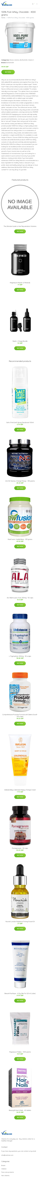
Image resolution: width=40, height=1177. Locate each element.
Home (3, 18)
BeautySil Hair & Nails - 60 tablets (20, 1110)
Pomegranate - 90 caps (20, 848)
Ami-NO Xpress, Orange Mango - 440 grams (20, 481)
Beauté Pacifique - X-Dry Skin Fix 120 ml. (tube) (20, 993)
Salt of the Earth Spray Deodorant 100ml (20, 422)
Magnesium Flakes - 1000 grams (20, 1052)
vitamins (16, 60)
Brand (11, 60)
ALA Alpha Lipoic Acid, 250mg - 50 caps (20, 598)
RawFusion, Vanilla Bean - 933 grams (20, 539)
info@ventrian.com (7, 1155)
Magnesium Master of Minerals (20, 283)
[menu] (37, 4)
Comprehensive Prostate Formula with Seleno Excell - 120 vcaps (20, 715)
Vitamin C (31, 60)
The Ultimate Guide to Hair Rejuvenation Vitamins (20, 226)
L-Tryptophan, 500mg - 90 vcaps (20, 656)
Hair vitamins (5, 1175)
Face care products (7, 1172)
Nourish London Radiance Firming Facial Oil (20, 921)
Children (3, 1169)
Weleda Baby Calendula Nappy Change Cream (20, 790)
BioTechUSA (23, 60)
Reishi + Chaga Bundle (20, 341)
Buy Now (8, 72)
